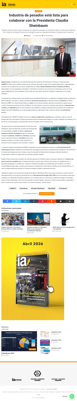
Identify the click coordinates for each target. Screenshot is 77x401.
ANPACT (13, 188)
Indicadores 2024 (56, 332)
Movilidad (52, 188)
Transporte (63, 188)
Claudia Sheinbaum (38, 188)
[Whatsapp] (71, 396)
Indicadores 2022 (56, 348)
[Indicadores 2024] (45, 334)
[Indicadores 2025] (19, 341)
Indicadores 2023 (56, 340)
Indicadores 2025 (7, 353)
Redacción (27, 35)
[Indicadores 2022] (45, 350)
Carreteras (24, 188)
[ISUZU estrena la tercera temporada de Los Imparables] (64, 219)
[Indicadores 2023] (45, 342)
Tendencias (38, 11)
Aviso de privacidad (52, 389)
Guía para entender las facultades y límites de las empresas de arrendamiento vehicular (37, 229)
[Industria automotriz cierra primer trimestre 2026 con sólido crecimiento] (12, 219)
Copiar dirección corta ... (46, 193)
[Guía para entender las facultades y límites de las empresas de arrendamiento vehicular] (38, 219)
